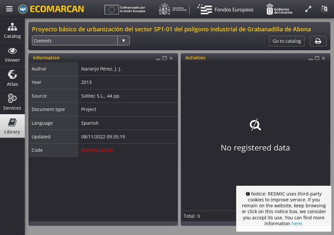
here (297, 223)
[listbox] (81, 40)
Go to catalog (287, 41)
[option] (43, 41)
